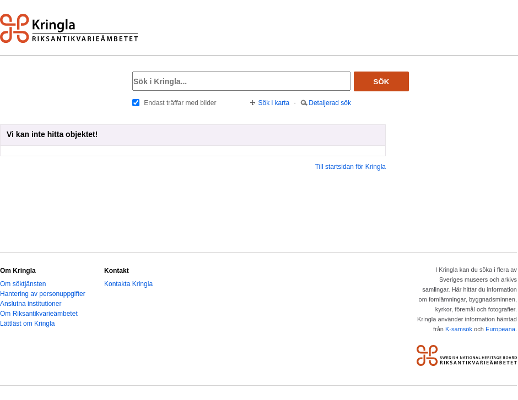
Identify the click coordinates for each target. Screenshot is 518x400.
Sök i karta (274, 103)
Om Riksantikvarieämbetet (39, 313)
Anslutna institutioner (30, 304)
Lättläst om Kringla (27, 323)
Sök (382, 82)
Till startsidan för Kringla (350, 167)
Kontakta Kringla (128, 284)
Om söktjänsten (23, 284)
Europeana (500, 329)
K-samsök (458, 329)
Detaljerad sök (330, 103)
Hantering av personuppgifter (42, 294)
